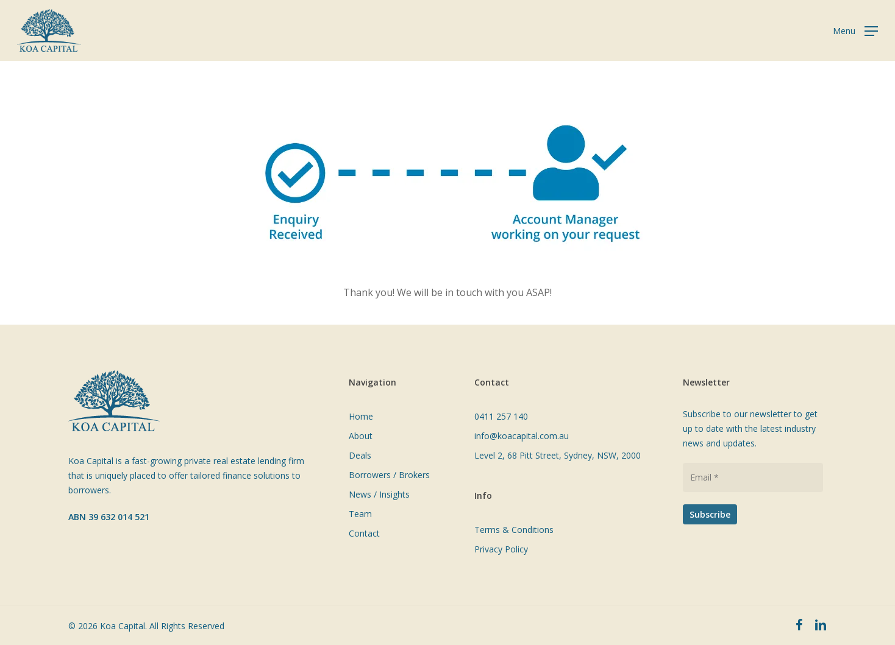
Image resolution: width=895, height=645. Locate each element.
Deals (360, 455)
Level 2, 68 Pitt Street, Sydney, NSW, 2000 (557, 455)
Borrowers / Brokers (389, 475)
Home (361, 416)
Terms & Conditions (514, 529)
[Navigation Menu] (855, 30)
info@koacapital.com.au (521, 436)
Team (360, 514)
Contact (364, 533)
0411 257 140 (501, 416)
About (361, 436)
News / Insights (379, 494)
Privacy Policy (501, 549)
